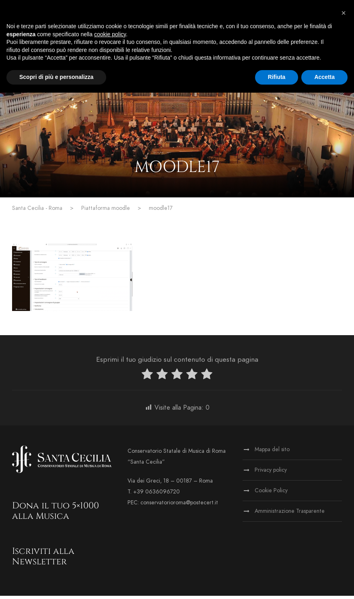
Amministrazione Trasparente (290, 514)
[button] (343, 12)
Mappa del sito (272, 452)
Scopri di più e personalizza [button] (56, 77)
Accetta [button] (324, 77)
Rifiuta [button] (277, 77)
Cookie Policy (271, 493)
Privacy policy (271, 473)
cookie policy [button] (110, 34)
